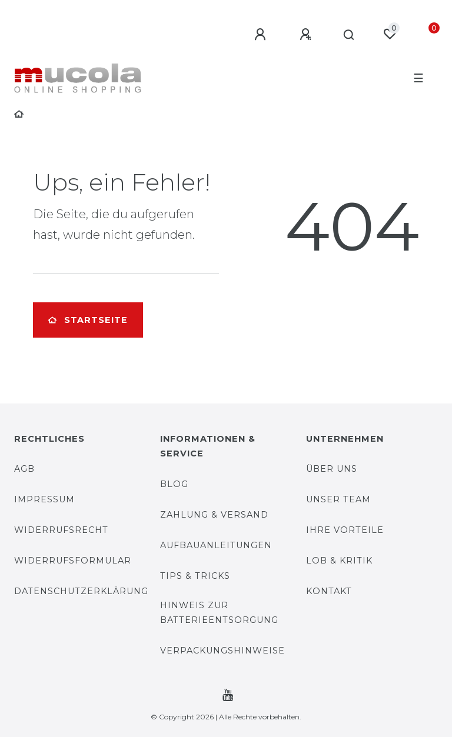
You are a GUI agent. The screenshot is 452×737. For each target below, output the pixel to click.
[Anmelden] (262, 34)
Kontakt (329, 591)
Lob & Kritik (339, 560)
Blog (174, 484)
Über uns (331, 468)
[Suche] (349, 35)
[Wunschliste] (390, 34)
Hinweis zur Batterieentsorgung (219, 612)
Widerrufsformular (72, 560)
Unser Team (338, 499)
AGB (24, 468)
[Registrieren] (307, 34)
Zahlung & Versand (214, 514)
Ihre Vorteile (345, 530)
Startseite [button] (88, 320)
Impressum (44, 499)
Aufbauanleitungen (216, 545)
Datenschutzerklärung (81, 591)
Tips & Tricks (195, 576)
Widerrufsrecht (61, 530)
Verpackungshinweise (222, 650)
